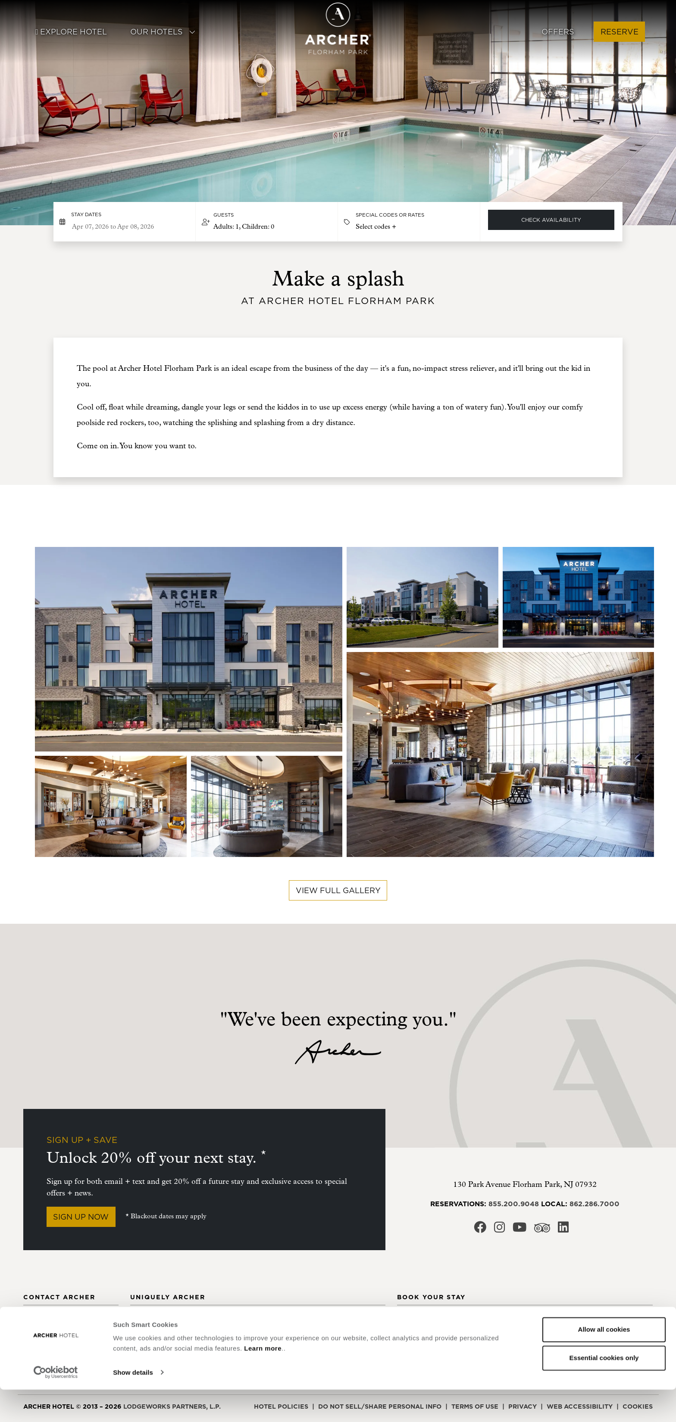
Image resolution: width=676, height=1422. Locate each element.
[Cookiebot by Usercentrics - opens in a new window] (56, 1405)
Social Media (47, 1335)
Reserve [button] (619, 31)
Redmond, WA (601, 1335)
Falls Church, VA (519, 1319)
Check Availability (551, 220)
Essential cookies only (604, 1390)
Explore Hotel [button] (71, 31)
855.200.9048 (513, 1203)
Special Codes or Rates (390, 214)
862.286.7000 (595, 1203)
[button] (267, 222)
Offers (557, 31)
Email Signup (243, 1335)
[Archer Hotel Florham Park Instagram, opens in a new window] (499, 1229)
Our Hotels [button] (163, 31)
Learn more (263, 1381)
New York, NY (602, 1319)
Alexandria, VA (425, 1319)
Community (240, 1319)
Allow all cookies (604, 1362)
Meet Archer (153, 1319)
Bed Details (332, 1319)
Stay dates (86, 214)
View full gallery (338, 890)
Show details (133, 1405)
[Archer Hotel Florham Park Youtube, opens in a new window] (519, 1229)
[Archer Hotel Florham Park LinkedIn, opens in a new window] (563, 1229)
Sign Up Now (81, 1216)
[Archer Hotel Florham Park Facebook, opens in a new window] (480, 1229)
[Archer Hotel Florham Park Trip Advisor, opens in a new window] (542, 1230)
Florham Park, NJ (519, 1335)
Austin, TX (415, 1335)
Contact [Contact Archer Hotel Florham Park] (38, 1319)
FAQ (317, 1335)
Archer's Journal (163, 1335)
